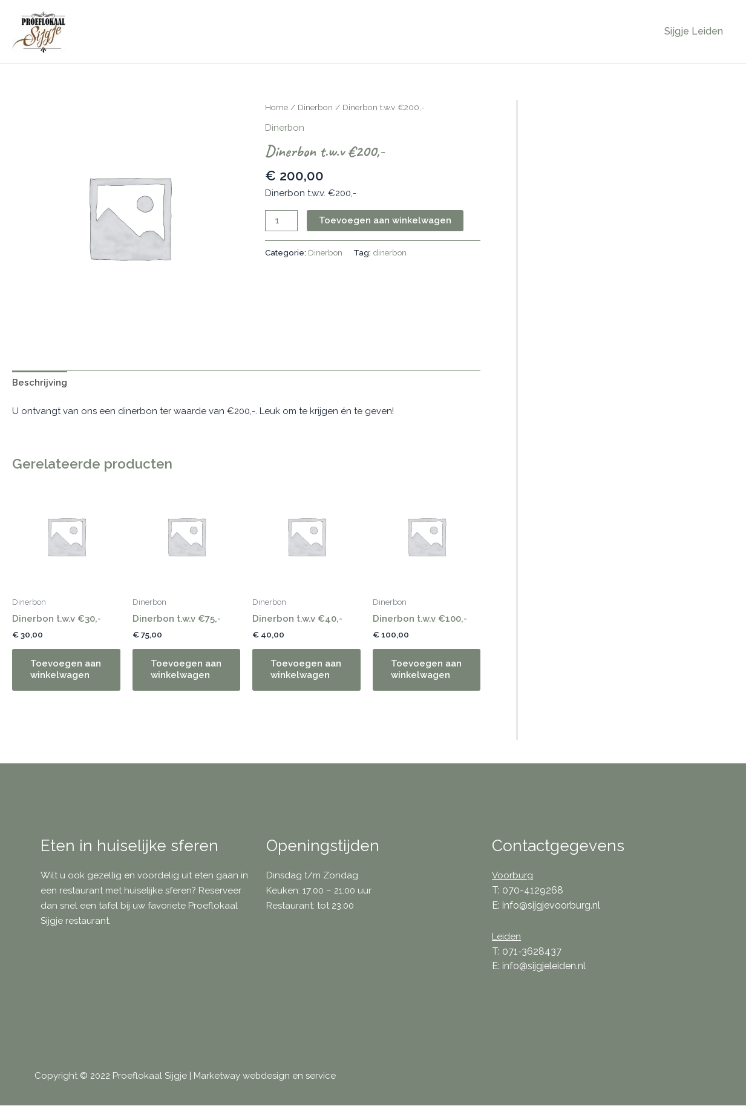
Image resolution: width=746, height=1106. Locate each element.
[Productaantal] (281, 221)
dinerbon (390, 252)
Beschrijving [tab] (39, 382)
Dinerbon (315, 107)
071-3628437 (531, 951)
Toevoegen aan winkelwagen (385, 220)
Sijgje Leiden (695, 31)
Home (276, 107)
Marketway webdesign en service (265, 1076)
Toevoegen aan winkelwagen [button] (65, 669)
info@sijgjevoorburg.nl (551, 905)
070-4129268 (532, 890)
